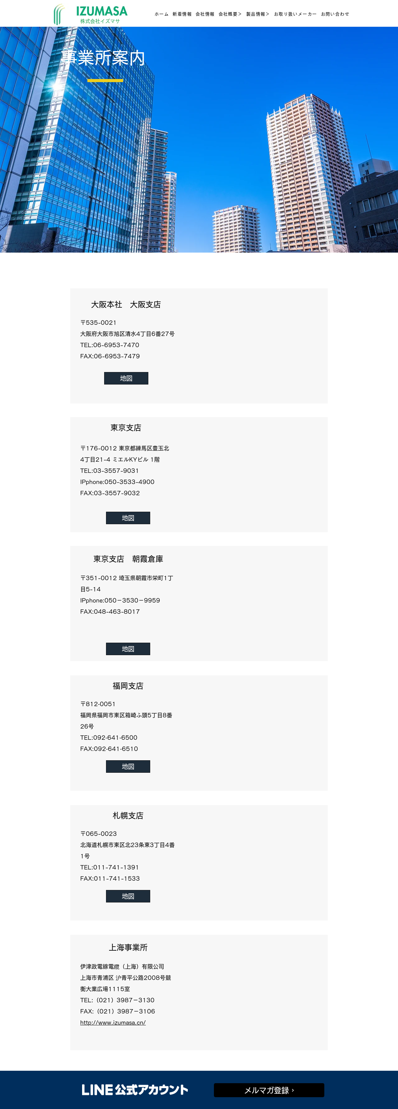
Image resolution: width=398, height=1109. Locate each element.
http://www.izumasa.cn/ (113, 1022)
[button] (230, 14)
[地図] (126, 378)
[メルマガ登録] (269, 1090)
